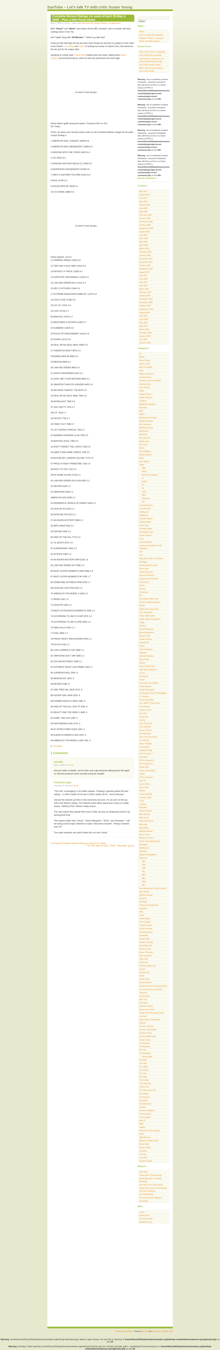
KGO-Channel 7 (146, 754)
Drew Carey (144, 582)
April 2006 (143, 326)
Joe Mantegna (145, 733)
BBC (141, 411)
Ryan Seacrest (145, 956)
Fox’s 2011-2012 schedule (150, 55)
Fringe (142, 622)
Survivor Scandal (146, 1026)
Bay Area (143, 407)
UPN (144, 882)
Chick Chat (144, 525)
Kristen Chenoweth (147, 771)
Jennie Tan (143, 717)
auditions (143, 401)
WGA (141, 1134)
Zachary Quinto (145, 1161)
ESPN (144, 481)
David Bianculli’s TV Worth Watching (150, 1180)
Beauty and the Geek (148, 418)
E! (143, 478)
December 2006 (146, 299)
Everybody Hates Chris (149, 599)
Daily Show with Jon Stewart (151, 558)
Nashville (143, 851)
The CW (142, 1050)
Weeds (142, 1127)
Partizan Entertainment (148, 905)
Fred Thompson (146, 612)
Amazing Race (145, 377)
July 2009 (143, 208)
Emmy (142, 585)
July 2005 (143, 339)
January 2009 (145, 218)
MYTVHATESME (146, 1194)
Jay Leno (143, 713)
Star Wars (143, 1003)
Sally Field (143, 959)
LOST (141, 801)
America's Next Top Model (150, 380)
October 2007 (145, 265)
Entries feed (144, 1215)
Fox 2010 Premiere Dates (150, 65)
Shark (141, 976)
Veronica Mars (145, 1114)
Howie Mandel (145, 686)
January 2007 (145, 296)
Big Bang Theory (146, 428)
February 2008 (145, 252)
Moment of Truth (146, 838)
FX (143, 485)
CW (141, 555)
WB (143, 885)
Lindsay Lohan (145, 797)
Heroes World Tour (147, 666)
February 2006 (145, 333)
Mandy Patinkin (145, 811)
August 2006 (144, 313)
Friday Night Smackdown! (150, 619)
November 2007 (146, 262)
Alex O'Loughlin (145, 367)
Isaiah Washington (147, 690)
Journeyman (144, 747)
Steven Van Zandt (146, 1009)
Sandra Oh (143, 962)
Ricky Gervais (145, 949)
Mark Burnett (144, 814)
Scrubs (142, 969)
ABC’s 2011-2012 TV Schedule (152, 52)
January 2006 (145, 336)
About (141, 32)
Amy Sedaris (144, 387)
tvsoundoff (143, 1201)
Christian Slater (145, 529)
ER (140, 595)
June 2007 (143, 279)
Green (142, 646)
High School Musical (147, 670)
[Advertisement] (151, 1276)
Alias (141, 370)
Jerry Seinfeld (145, 727)
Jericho (142, 720)
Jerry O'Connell (145, 723)
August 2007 (144, 272)
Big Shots (143, 434)
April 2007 (143, 286)
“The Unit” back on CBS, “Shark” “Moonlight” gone (109, 846)
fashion (142, 605)
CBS (144, 865)
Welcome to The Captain (149, 1131)
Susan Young (144, 1040)
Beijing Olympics (146, 421)
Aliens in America (146, 374)
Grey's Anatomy (146, 649)
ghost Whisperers (146, 632)
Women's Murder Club (148, 1141)
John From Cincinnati (148, 737)
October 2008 (145, 225)
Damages (143, 562)
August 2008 (144, 232)
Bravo (144, 471)
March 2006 (144, 329)
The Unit (142, 1073)
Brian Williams (145, 451)
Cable (141, 465)
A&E (144, 468)
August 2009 (144, 205)
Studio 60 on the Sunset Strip (151, 1013)
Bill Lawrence (145, 438)
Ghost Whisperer (146, 629)
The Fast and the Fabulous (150, 1198)
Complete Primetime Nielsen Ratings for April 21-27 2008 (78, 843)
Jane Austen (144, 706)
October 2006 (145, 306)
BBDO (142, 414)
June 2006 (143, 319)
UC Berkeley (144, 1097)
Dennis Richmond (146, 575)
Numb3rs (143, 898)
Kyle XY (142, 781)
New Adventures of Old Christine (152, 888)
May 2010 (143, 201)
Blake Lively (144, 441)
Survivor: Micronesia (147, 1030)
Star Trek (143, 999)
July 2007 (143, 275)
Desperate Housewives (149, 579)
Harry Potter (144, 659)
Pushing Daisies (146, 932)
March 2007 (144, 289)
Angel (141, 391)
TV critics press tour (147, 1090)
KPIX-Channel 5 (146, 764)
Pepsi (141, 915)
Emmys (142, 589)
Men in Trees (144, 834)
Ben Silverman (145, 424)
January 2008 (145, 255)
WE (143, 502)
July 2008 (143, 235)
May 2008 (143, 242)
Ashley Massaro (146, 397)
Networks (143, 858)
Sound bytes (144, 996)
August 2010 (144, 195)
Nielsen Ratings (100, 23)
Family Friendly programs (150, 602)
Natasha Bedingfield (147, 855)
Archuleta (69, 46)
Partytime (143, 908)
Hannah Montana (146, 656)
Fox (143, 871)
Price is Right (144, 922)
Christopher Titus (146, 532)
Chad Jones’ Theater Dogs (150, 1175)
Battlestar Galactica (147, 404)
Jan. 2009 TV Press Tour (149, 703)
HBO (144, 495)
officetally (143, 902)
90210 (142, 357)
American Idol (87, 23)
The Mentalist (145, 1053)
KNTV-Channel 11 (146, 760)
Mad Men (143, 807)
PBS (141, 912)
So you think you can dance (150, 989)
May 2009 (143, 212)
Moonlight (143, 845)
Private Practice (146, 925)
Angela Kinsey (145, 394)
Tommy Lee (144, 1087)
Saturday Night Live (147, 966)
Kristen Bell (144, 767)
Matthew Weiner (146, 831)
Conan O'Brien (145, 535)
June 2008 (143, 238)
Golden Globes (145, 639)
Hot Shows (143, 676)
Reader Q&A (144, 939)
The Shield (143, 1070)
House (142, 680)
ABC (144, 861)
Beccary (145, 1331)
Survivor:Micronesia (147, 1036)
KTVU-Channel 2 (146, 777)
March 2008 (144, 248)
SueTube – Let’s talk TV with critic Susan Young (89, 7)
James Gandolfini (146, 700)
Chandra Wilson (146, 519)
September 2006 (146, 309)
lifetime (142, 791)
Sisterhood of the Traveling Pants (153, 986)
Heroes (142, 663)
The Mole (143, 1060)
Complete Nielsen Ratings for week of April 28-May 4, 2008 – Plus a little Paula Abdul (89, 18)
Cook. (81, 46)
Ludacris (142, 804)
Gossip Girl (144, 643)
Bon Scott (143, 445)
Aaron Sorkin (144, 360)
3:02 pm (70, 765)
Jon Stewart (144, 740)
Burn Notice (144, 461)
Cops (141, 539)
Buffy (141, 458)
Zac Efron (143, 1158)
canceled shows (146, 505)
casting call (144, 512)
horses (142, 673)
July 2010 (143, 198)
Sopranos (143, 993)
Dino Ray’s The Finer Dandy (151, 1185)
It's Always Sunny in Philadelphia (153, 693)
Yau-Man (143, 1151)
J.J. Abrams (144, 696)
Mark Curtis (144, 818)
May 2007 (143, 282)
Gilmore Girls (144, 636)
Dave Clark (144, 569)
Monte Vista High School (149, 841)
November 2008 (146, 222)
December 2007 (146, 259)
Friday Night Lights (147, 616)
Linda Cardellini (145, 794)
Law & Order (144, 784)
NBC (144, 875)
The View (143, 1077)
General (142, 626)
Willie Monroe (145, 1137)
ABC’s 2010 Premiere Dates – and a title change (151, 69)
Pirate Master (145, 919)
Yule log (142, 1154)
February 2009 (145, 215)
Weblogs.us (156, 1331)
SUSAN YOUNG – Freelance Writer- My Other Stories (151, 39)
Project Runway (146, 929)
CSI (141, 552)
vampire (142, 1107)
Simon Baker (147, 1057)
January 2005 (145, 343)
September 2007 (146, 269)
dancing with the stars (148, 565)
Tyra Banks (144, 1094)
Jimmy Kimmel (145, 730)
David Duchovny (146, 572)
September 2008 (146, 228)
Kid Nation (143, 757)
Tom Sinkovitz (145, 1083)
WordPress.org (145, 1222)
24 (140, 354)
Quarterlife (143, 935)
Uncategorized (114, 23)
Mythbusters (144, 848)
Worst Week (144, 1144)
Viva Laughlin (145, 1117)
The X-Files (144, 1080)
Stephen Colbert (146, 1006)
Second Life (144, 972)
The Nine (143, 1063)
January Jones (145, 710)
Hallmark (143, 653)
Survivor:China (145, 1033)
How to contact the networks (151, 35)
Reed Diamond (145, 946)
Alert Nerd (143, 1172)
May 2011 (143, 191)
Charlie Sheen (145, 522)
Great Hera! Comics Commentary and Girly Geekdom (153, 1189)
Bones (142, 448)
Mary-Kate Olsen (146, 821)
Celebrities (143, 515)
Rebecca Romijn (146, 942)
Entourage (143, 592)
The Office (143, 1067)
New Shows (144, 892)
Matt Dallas (144, 828)
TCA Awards (144, 1043)
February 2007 (145, 292)
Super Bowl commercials (149, 1019)
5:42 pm (75, 786)
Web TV (142, 1120)
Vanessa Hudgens (147, 1110)
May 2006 (143, 323)
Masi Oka (143, 824)
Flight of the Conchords (149, 609)
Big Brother (144, 431)
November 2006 (146, 302)
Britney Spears (145, 455)
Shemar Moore (145, 982)
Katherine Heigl (145, 750)
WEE (141, 1124)
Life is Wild (143, 787)
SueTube (143, 1016)
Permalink (57, 746)
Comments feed (146, 1219)
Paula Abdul (80, 55)
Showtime (146, 498)
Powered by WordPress (124, 1331)
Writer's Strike (145, 1148)
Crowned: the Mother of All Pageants (150, 547)
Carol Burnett (144, 508)
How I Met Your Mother (148, 683)
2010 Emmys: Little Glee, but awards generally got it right (151, 60)
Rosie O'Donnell (146, 952)
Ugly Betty (143, 1100)
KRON (142, 774)
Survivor (142, 1023)
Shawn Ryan (144, 979)
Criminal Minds (145, 542)
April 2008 (143, 245)
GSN (144, 492)
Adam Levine (144, 364)
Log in (142, 1212)
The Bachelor (145, 1047)
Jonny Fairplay (145, 744)
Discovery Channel (150, 475)
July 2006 (143, 316)
